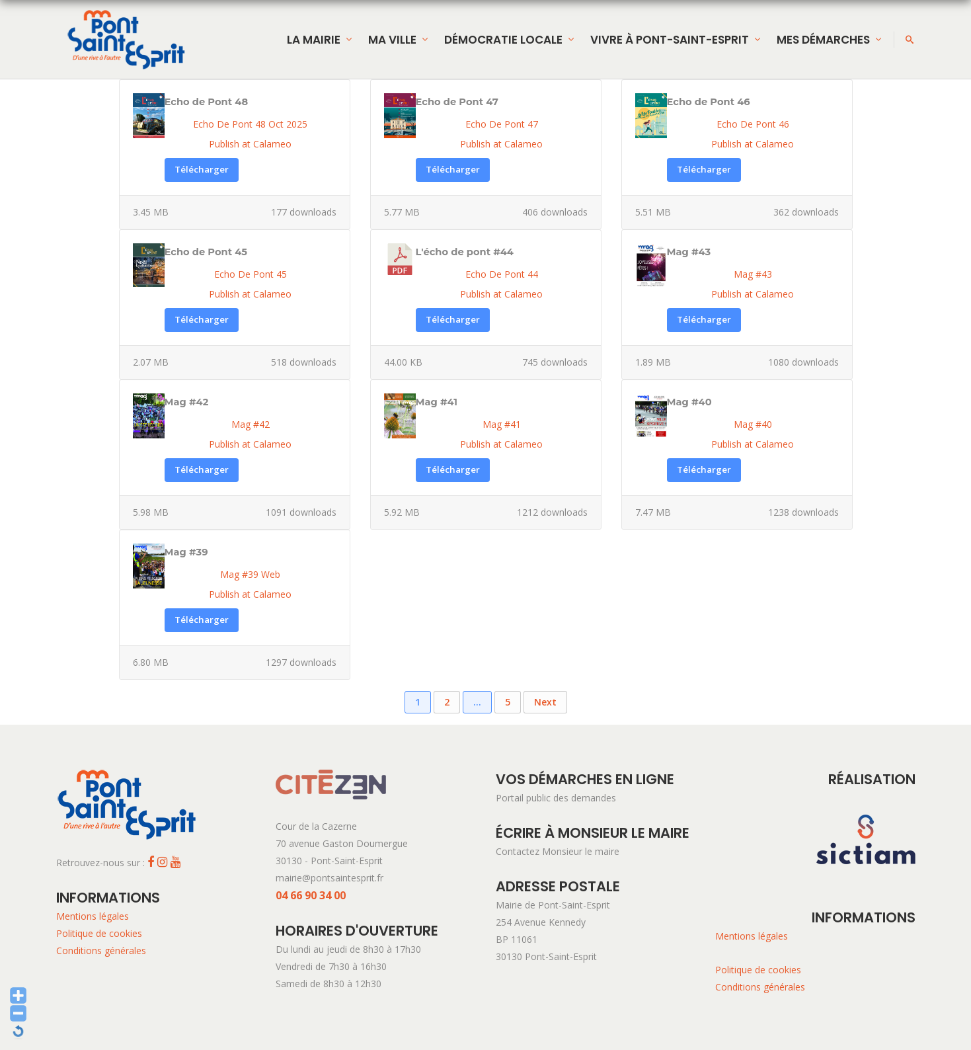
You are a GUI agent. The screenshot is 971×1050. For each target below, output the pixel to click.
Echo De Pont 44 (501, 274)
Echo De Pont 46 (753, 124)
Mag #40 (753, 424)
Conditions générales (101, 950)
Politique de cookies (99, 933)
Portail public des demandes (556, 797)
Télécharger (202, 169)
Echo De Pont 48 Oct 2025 (250, 124)
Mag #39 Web (250, 574)
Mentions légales (92, 916)
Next (545, 702)
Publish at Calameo (250, 144)
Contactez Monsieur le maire (557, 851)
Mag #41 (502, 424)
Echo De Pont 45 (250, 274)
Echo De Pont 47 (501, 124)
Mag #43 (753, 274)
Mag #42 (250, 424)
